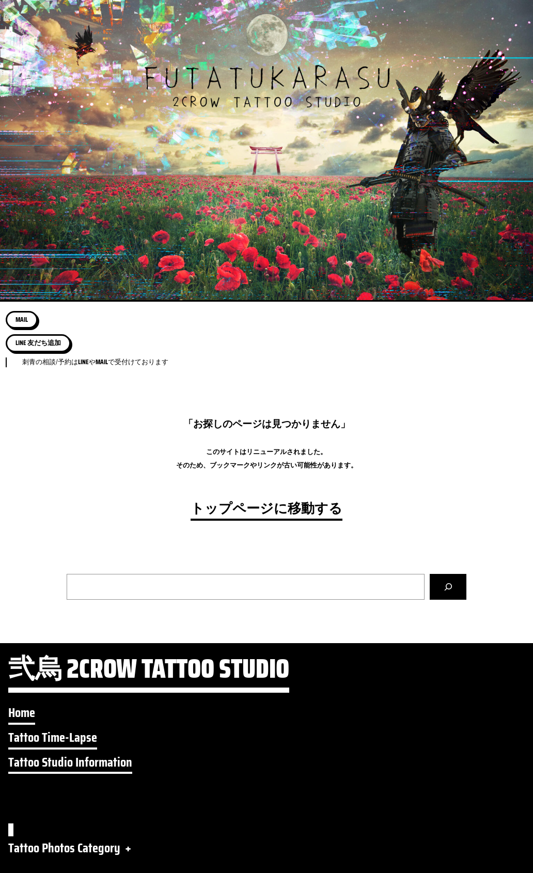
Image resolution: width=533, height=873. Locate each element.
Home (21, 713)
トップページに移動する (266, 508)
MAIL (21, 319)
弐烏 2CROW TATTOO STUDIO (148, 673)
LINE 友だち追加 (38, 342)
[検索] (448, 586)
